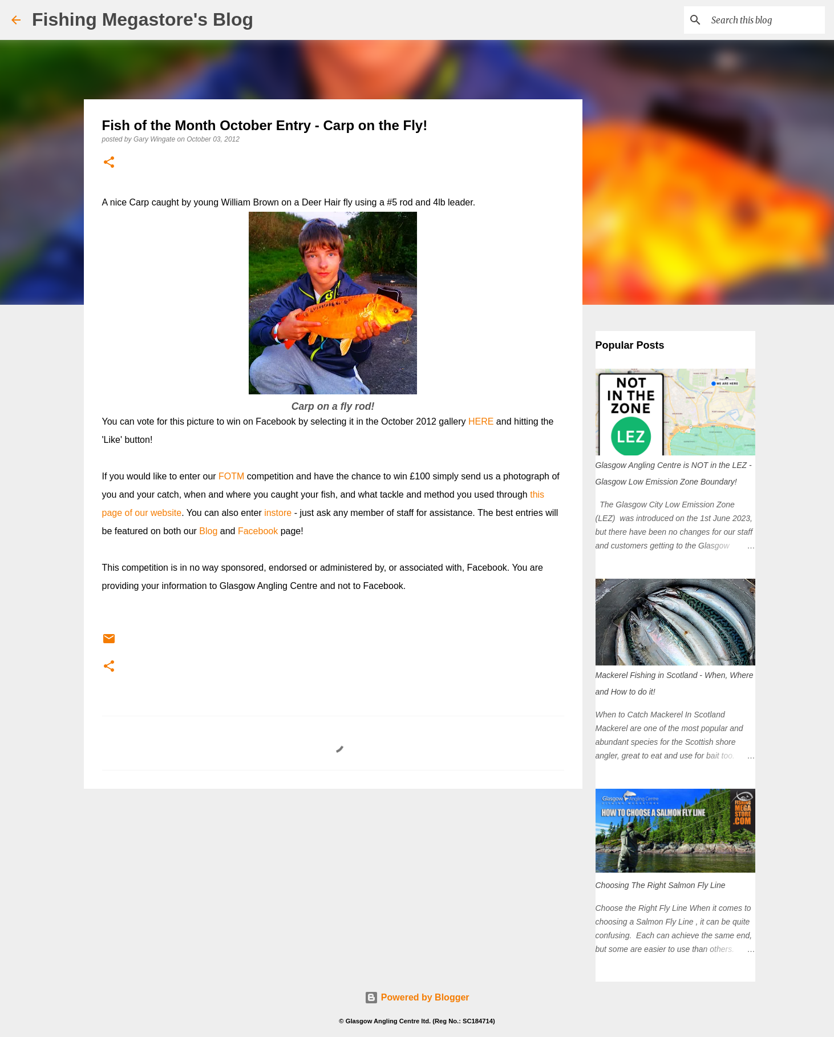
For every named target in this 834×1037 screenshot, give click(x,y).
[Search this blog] (765, 20)
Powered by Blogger (417, 997)
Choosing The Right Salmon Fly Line (661, 885)
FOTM (231, 476)
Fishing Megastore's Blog (142, 19)
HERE (480, 421)
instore (278, 513)
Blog (208, 531)
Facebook (258, 531)
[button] (109, 163)
